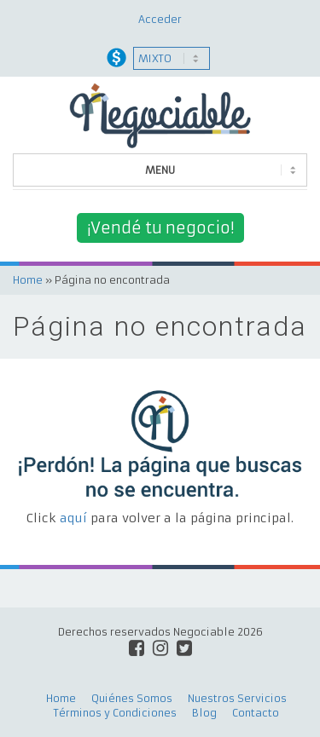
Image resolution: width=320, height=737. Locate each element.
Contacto (255, 712)
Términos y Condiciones (115, 712)
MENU (160, 170)
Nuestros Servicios (237, 698)
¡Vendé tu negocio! (160, 228)
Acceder (160, 19)
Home (28, 279)
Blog (204, 712)
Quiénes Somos (131, 698)
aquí (73, 518)
